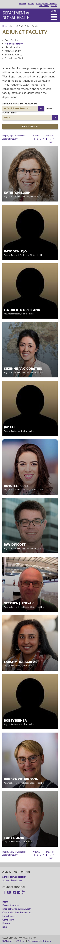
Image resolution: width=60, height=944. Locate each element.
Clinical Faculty (12, 47)
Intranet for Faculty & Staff (16, 909)
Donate (54, 6)
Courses (22, 4)
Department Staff (14, 58)
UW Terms (20, 941)
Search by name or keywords (19, 103)
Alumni (31, 4)
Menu (54, 11)
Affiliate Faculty (13, 50)
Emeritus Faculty (13, 54)
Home (5, 26)
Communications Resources (16, 912)
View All (36, 135)
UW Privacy (7, 941)
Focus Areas (9, 112)
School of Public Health (14, 876)
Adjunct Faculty (14, 43)
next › (51, 142)
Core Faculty (11, 40)
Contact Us (44, 6)
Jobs (4, 927)
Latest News (9, 916)
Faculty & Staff (16, 26)
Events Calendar (10, 905)
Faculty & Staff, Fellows (46, 4)
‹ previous (49, 135)
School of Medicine (12, 880)
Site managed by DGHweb (39, 941)
